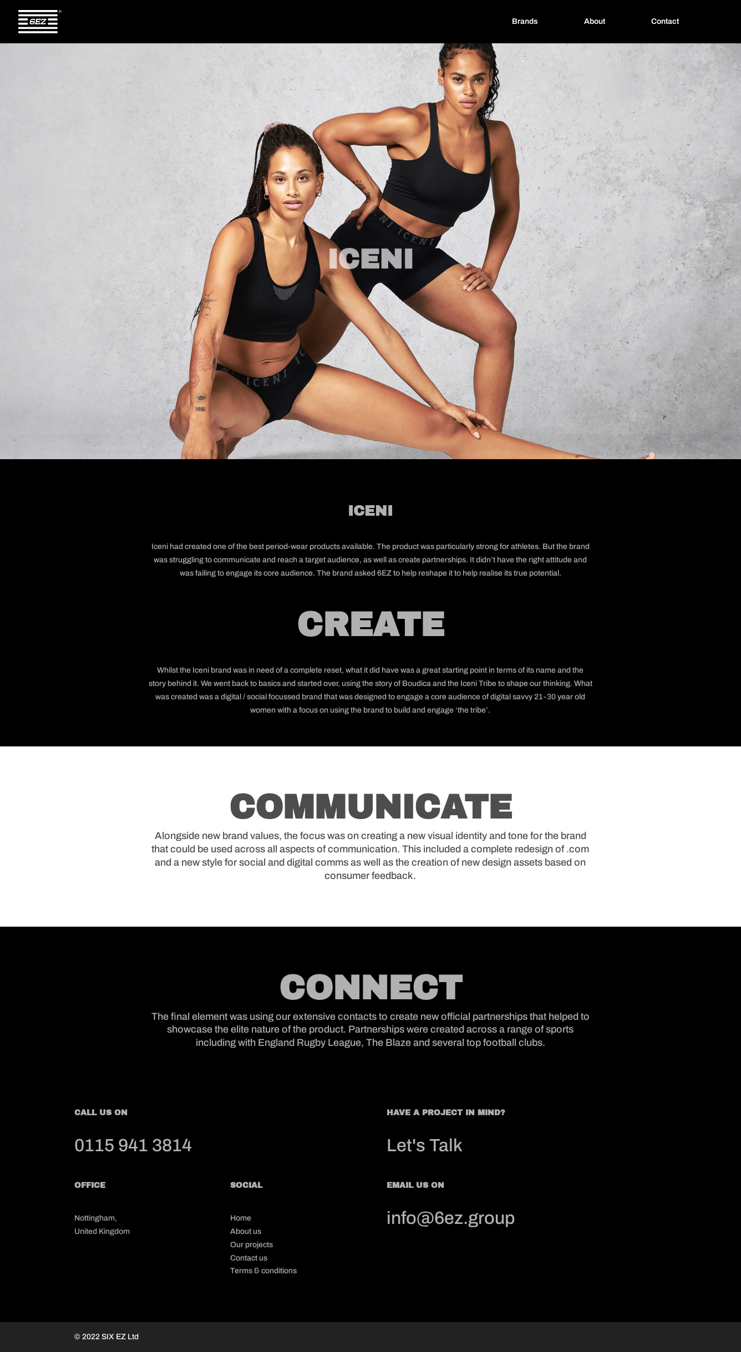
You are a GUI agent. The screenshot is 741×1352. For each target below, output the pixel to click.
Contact (665, 22)
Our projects (251, 1245)
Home (240, 1218)
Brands (525, 22)
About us (245, 1231)
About (594, 22)
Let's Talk (425, 1145)
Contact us (248, 1258)
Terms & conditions (263, 1271)
